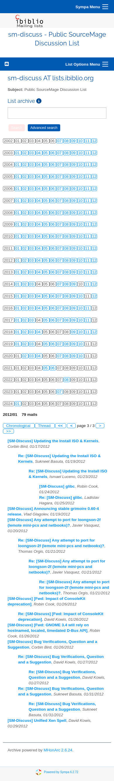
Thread (45, 425)
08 (67, 141)
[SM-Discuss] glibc (57, 486)
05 (46, 153)
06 (53, 153)
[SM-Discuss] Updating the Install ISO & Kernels (53, 441)
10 (81, 141)
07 (60, 141)
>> (8, 431)
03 (32, 153)
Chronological (19, 425)
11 (88, 141)
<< (60, 425)
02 (25, 153)
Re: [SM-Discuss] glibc (60, 497)
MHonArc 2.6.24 (58, 750)
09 (74, 141)
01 (18, 153)
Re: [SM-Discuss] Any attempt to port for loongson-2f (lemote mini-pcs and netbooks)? (67, 566)
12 (94, 141)
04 (39, 153)
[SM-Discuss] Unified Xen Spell (37, 720)
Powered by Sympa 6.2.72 (61, 772)
